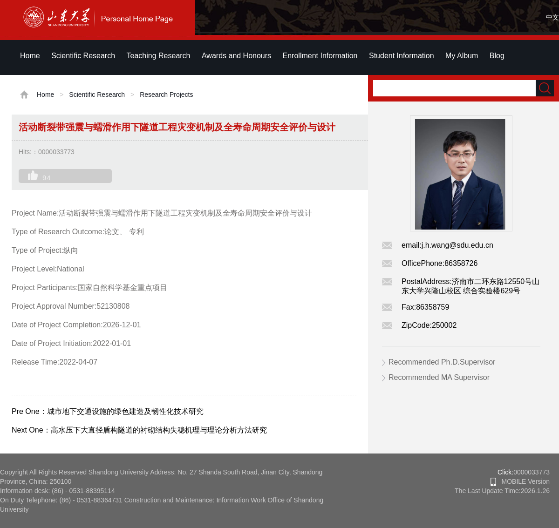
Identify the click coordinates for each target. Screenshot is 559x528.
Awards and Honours (236, 56)
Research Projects (166, 94)
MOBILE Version (520, 481)
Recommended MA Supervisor (439, 377)
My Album (461, 56)
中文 (552, 17)
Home (30, 56)
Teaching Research (159, 56)
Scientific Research (83, 56)
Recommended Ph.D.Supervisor (442, 362)
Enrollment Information (320, 56)
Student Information (401, 56)
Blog (497, 56)
